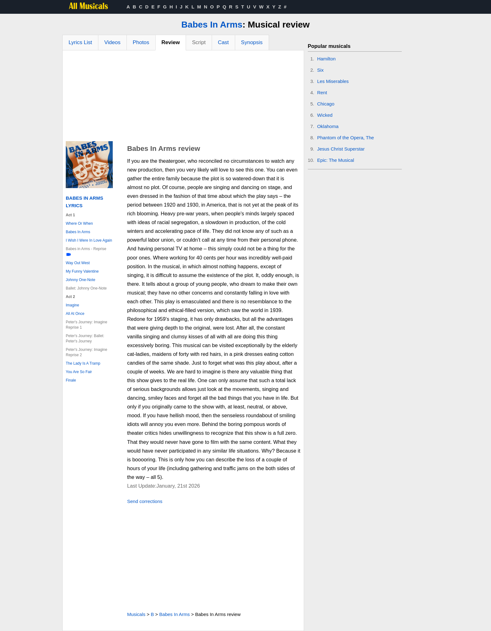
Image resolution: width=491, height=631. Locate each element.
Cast (223, 42)
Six (320, 70)
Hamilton (326, 58)
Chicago (325, 103)
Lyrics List (80, 42)
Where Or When (79, 223)
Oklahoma (328, 126)
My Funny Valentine (82, 271)
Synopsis (252, 42)
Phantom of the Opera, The (345, 137)
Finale (71, 380)
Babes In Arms (211, 24)
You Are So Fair (79, 372)
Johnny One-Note (80, 280)
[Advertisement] (183, 97)
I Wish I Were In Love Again (89, 240)
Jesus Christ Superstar (341, 148)
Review (171, 42)
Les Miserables (333, 81)
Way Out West (78, 263)
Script (198, 42)
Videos (112, 42)
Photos (141, 42)
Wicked (325, 115)
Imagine (72, 305)
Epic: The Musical (335, 160)
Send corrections (145, 501)
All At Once (75, 313)
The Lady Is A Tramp (83, 363)
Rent (322, 92)
